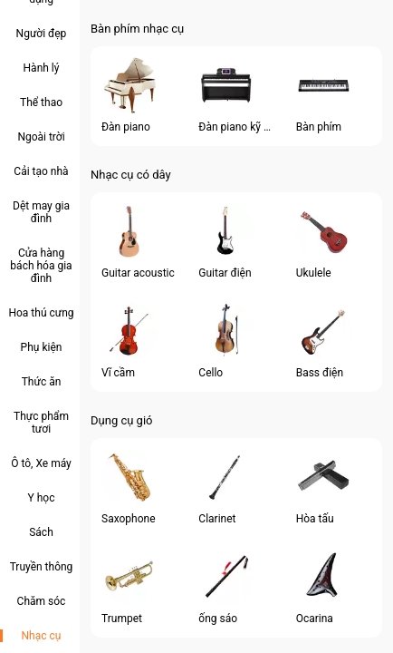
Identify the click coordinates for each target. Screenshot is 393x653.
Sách (41, 532)
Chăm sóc (41, 601)
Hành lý (42, 68)
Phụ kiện (41, 347)
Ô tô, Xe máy (41, 463)
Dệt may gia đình (41, 212)
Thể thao (41, 102)
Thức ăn (42, 381)
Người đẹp (41, 33)
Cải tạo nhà (41, 171)
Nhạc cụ (42, 635)
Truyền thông (41, 566)
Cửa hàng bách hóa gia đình (41, 266)
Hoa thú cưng (40, 313)
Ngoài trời (40, 137)
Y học (41, 498)
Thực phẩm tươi (41, 422)
